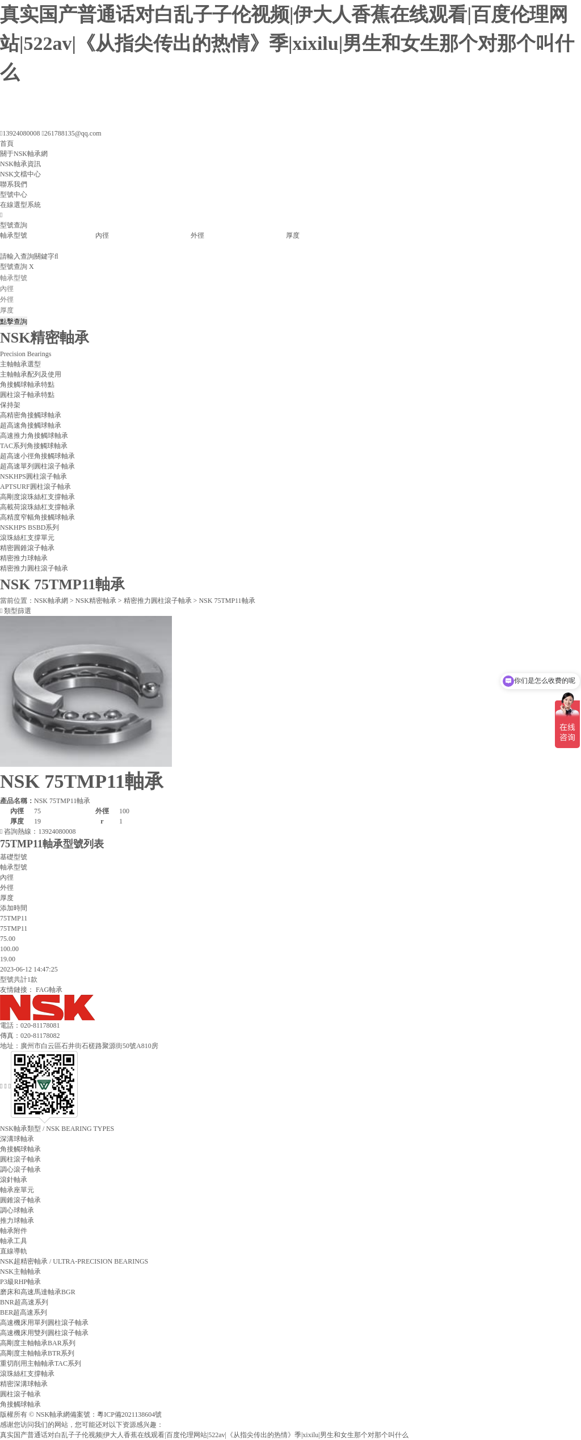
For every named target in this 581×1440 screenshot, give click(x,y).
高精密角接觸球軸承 (30, 415)
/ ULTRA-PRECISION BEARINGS (74, 1261)
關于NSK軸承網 (24, 154)
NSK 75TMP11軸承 (227, 601)
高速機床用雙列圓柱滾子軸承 (44, 1333)
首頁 (7, 143)
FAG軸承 (49, 990)
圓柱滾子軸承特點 (27, 395)
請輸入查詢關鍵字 (29, 256)
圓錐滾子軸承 (20, 1200)
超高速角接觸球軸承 (30, 425)
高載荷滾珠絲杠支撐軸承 (37, 507)
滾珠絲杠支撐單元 (27, 538)
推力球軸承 (17, 1220)
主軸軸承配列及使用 (30, 374)
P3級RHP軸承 (20, 1282)
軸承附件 (13, 1231)
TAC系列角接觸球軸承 (34, 446)
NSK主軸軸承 (20, 1272)
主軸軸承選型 (20, 364)
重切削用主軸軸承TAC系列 (40, 1363)
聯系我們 (13, 184)
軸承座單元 (17, 1190)
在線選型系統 (20, 205)
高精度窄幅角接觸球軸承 (37, 517)
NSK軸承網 (51, 601)
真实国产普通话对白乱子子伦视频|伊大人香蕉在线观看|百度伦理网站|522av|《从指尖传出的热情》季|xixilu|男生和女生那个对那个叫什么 (287, 43)
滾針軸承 (13, 1180)
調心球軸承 (17, 1210)
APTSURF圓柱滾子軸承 (35, 487)
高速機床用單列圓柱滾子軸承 (44, 1323)
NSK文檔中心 (20, 174)
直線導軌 (13, 1251)
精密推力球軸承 (24, 558)
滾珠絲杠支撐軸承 (27, 1374)
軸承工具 (13, 1241)
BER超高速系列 (23, 1312)
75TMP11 (13, 928)
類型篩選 (15, 611)
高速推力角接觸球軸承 (34, 436)
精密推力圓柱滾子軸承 (34, 568)
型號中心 (13, 195)
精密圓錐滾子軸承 (27, 548)
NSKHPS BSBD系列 (29, 527)
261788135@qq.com (71, 133)
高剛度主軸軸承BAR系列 (37, 1343)
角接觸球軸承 (20, 1149)
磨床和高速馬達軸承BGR (37, 1292)
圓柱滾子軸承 (20, 1159)
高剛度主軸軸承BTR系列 (37, 1353)
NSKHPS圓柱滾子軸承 (33, 476)
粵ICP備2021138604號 (129, 1414)
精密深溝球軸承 (24, 1384)
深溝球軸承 (17, 1139)
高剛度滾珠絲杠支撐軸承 (37, 497)
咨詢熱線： (37, 831)
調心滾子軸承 (20, 1169)
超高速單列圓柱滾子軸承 (37, 466)
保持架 (10, 405)
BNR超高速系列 (24, 1302)
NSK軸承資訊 (20, 164)
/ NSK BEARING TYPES (57, 1129)
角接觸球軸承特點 (27, 384)
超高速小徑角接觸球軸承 (37, 456)
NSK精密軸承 (95, 601)
